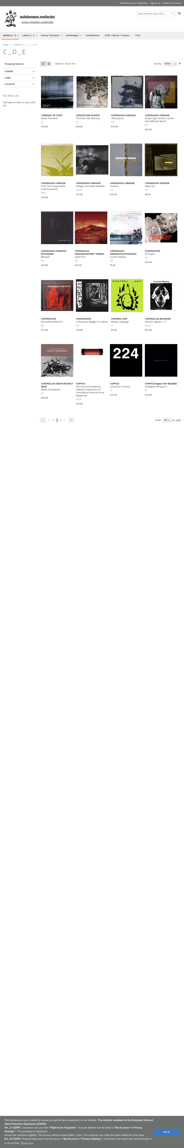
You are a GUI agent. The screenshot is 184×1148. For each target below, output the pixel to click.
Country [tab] (10, 84)
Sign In (153, 3)
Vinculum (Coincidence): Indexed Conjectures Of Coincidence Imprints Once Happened (90, 389)
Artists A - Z (19, 44)
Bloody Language (120, 320)
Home (5, 44)
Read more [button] (27, 1143)
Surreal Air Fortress (120, 385)
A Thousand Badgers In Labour (92, 320)
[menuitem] (10, 35)
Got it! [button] (166, 1132)
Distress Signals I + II (158, 320)
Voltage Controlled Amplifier (90, 185)
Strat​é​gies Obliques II (161, 385)
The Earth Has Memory (88, 117)
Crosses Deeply (123, 253)
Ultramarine (123, 117)
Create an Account (171, 3)
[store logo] (30, 19)
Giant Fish (89, 253)
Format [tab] (9, 71)
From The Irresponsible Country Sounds (53, 186)
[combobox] (156, 13)
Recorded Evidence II (52, 320)
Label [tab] (8, 77)
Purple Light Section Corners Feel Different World (160, 118)
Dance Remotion (51, 117)
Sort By (157, 63)
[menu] (92, 35)
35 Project (152, 252)
